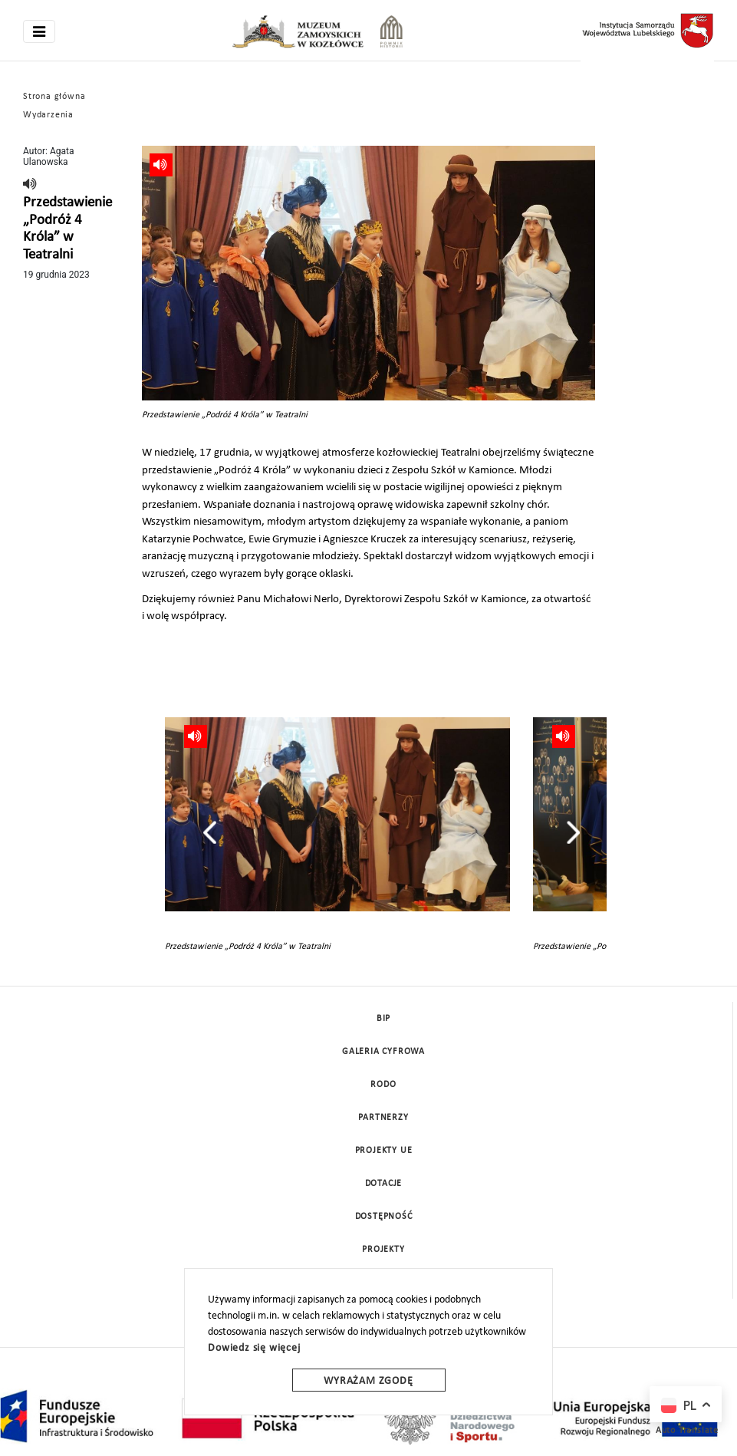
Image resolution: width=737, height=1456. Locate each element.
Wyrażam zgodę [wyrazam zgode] (368, 1381)
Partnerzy (383, 1117)
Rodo (383, 1084)
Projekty (383, 1249)
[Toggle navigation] (39, 31)
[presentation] (209, 832)
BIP (383, 1018)
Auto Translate (687, 1430)
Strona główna (54, 96)
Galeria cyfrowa (383, 1051)
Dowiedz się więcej (254, 1348)
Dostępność (384, 1216)
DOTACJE (384, 1183)
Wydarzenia (48, 115)
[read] (30, 185)
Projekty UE (384, 1150)
